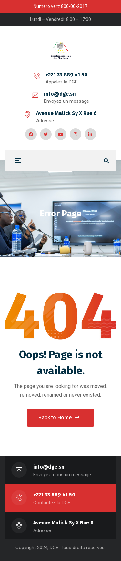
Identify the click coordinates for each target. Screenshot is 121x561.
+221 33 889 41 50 (66, 75)
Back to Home (58, 418)
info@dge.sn (60, 94)
